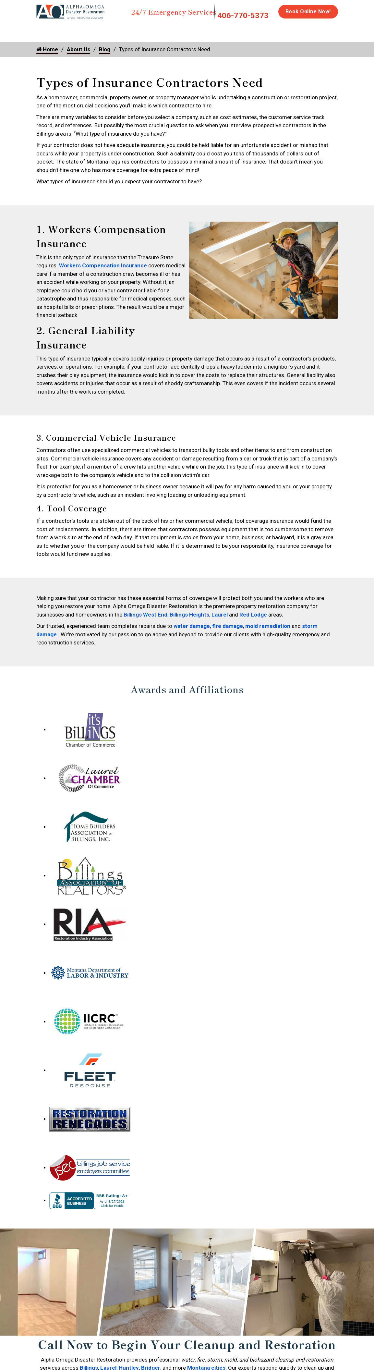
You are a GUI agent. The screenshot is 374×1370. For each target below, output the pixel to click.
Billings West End (145, 600)
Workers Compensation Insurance (103, 265)
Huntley (129, 1353)
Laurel (219, 600)
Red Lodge (253, 600)
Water (71, 30)
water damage (192, 611)
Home (43, 30)
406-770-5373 (243, 15)
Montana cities (206, 1353)
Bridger (150, 1353)
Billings (89, 1353)
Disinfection (214, 30)
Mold (173, 30)
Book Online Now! (308, 11)
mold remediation (267, 611)
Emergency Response (300, 33)
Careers (343, 30)
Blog (104, 49)
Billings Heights (189, 600)
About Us (78, 49)
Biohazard (254, 30)
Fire (103, 30)
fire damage (227, 611)
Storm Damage (137, 33)
